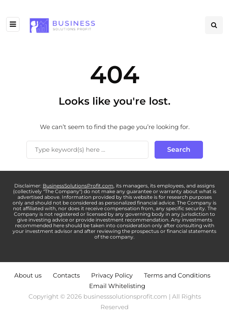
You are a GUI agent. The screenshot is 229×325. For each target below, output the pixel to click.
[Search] (87, 150)
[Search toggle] (214, 25)
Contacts (66, 275)
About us (27, 275)
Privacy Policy (112, 275)
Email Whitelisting (117, 286)
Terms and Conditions (177, 275)
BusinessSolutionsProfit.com (78, 186)
